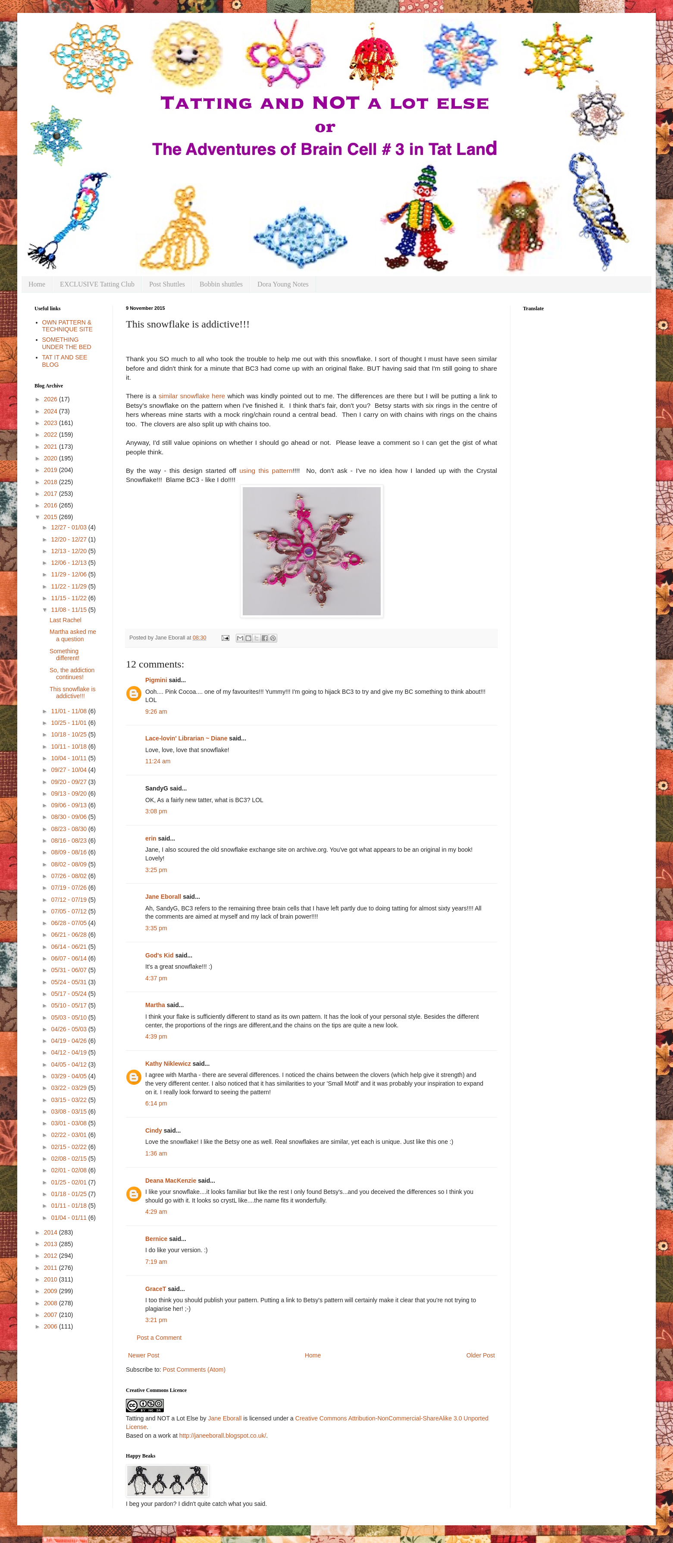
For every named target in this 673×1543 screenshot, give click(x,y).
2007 (51, 1314)
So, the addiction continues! (72, 674)
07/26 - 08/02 (69, 875)
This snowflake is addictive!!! (73, 693)
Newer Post (143, 1355)
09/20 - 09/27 (69, 781)
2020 (51, 458)
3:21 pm (156, 1319)
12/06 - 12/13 (69, 562)
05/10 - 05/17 (69, 1005)
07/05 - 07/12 (69, 911)
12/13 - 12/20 (69, 551)
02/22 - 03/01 (69, 1134)
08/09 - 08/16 (69, 852)
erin (151, 838)
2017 (51, 493)
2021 (51, 446)
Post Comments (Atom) (194, 1369)
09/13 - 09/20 (69, 793)
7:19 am (156, 1261)
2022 (51, 434)
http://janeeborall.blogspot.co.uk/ (222, 1435)
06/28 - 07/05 (69, 923)
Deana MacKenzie (170, 1180)
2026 (51, 399)
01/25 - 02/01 (69, 1182)
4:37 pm (156, 978)
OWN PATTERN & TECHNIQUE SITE (67, 326)
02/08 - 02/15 (69, 1158)
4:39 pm (156, 1036)
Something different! (64, 655)
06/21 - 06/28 (69, 934)
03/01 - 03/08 (69, 1123)
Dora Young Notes (283, 284)
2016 (51, 505)
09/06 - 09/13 (69, 805)
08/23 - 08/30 (69, 828)
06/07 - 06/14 (69, 958)
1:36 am (156, 1153)
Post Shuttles (167, 284)
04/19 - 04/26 (69, 1040)
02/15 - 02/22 (69, 1146)
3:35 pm (156, 928)
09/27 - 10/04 (69, 769)
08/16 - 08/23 (69, 840)
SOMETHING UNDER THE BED (66, 343)
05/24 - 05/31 (69, 982)
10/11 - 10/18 (69, 746)
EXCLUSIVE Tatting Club (97, 284)
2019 (51, 469)
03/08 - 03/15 (69, 1111)
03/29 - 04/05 (69, 1076)
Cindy (153, 1130)
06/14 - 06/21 (69, 946)
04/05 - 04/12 (69, 1064)
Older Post (480, 1355)
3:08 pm (156, 811)
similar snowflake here (191, 396)
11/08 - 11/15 (69, 609)
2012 (51, 1255)
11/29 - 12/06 (69, 574)
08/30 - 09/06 (69, 816)
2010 (51, 1279)
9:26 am (156, 711)
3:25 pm (156, 869)
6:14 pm (156, 1103)
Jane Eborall (163, 896)
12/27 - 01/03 (69, 527)
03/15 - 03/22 (69, 1099)
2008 (51, 1303)
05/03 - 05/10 (69, 1017)
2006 (51, 1326)
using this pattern (265, 470)
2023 (51, 422)
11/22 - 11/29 (69, 586)
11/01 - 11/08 (69, 711)
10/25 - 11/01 (69, 722)
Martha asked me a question (73, 635)
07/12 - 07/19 (69, 899)
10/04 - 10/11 (69, 758)
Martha (155, 1004)
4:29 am (156, 1211)
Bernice (156, 1238)
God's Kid (159, 955)
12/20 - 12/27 (69, 539)
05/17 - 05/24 (69, 993)
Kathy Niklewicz (168, 1063)
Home (36, 284)
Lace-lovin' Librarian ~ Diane (186, 738)
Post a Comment (159, 1337)
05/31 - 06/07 (69, 970)
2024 (51, 411)
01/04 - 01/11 (69, 1217)
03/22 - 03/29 (69, 1087)
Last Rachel (65, 620)
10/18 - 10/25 (69, 734)
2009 (51, 1291)
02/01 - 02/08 (69, 1170)
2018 (51, 482)
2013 (51, 1244)
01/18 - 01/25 (69, 1193)
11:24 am (157, 761)
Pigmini (156, 680)
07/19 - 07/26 (69, 887)
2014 (51, 1232)
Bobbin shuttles (221, 284)
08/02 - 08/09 (69, 864)
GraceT (155, 1288)
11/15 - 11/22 (69, 598)
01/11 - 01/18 (69, 1205)
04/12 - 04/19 (69, 1052)
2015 (51, 516)
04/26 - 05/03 (69, 1029)
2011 (51, 1267)
